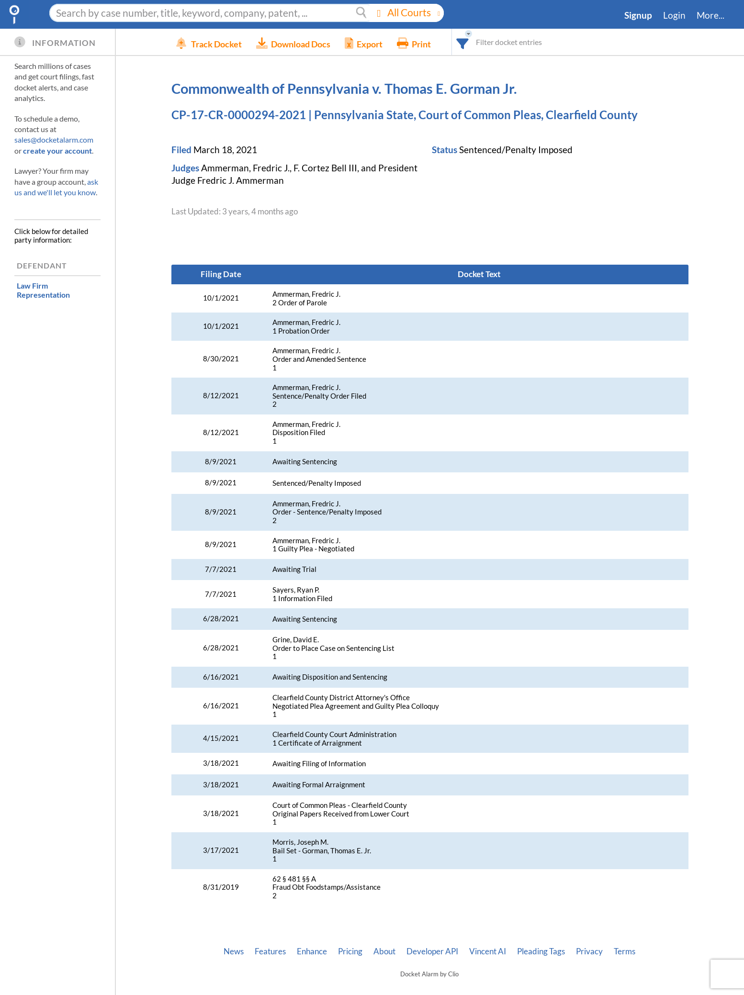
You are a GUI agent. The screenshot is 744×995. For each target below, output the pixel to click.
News (234, 951)
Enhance (312, 951)
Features (270, 951)
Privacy (589, 951)
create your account (57, 150)
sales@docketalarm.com (53, 139)
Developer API (432, 951)
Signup (638, 15)
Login (674, 15)
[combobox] (484, 42)
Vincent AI (487, 951)
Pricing (350, 951)
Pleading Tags (541, 951)
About (384, 951)
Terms (624, 951)
